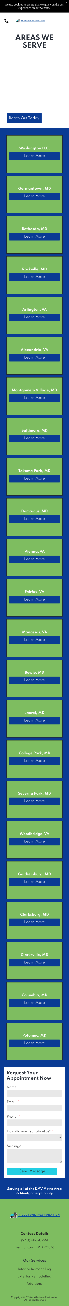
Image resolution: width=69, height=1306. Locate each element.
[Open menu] (62, 21)
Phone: (12, 1116)
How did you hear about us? (29, 1131)
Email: (12, 1102)
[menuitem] (34, 1269)
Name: (12, 1087)
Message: (14, 1146)
